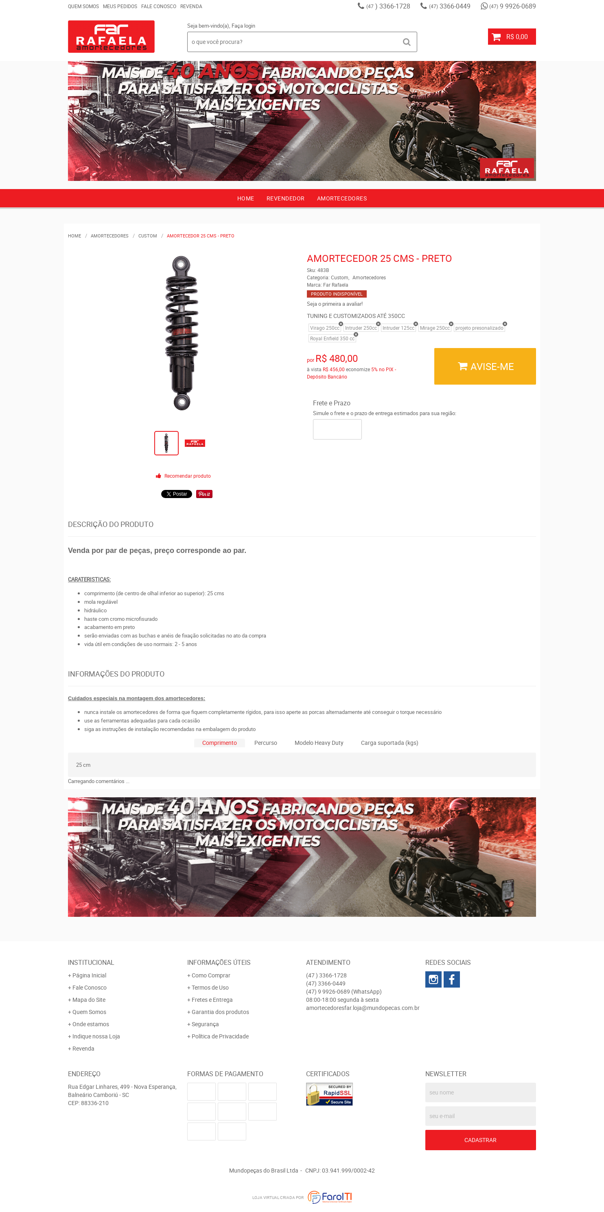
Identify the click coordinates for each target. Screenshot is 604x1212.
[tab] (219, 743)
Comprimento (219, 742)
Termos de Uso (210, 987)
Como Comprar (211, 975)
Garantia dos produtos (220, 1012)
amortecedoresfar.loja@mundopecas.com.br (363, 1008)
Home (245, 198)
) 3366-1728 (388, 6)
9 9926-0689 (512, 6)
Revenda (191, 6)
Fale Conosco (158, 6)
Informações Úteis (219, 962)
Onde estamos (90, 1024)
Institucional (91, 962)
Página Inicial (89, 975)
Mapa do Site (88, 999)
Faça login (243, 25)
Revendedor (286, 198)
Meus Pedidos (120, 6)
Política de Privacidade (220, 1036)
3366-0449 (450, 6)
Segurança (205, 1024)
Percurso (265, 742)
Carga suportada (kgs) (389, 742)
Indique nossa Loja (96, 1036)
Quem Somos (83, 6)
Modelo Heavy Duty (319, 742)
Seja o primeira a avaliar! (335, 303)
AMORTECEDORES (342, 198)
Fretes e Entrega (212, 999)
